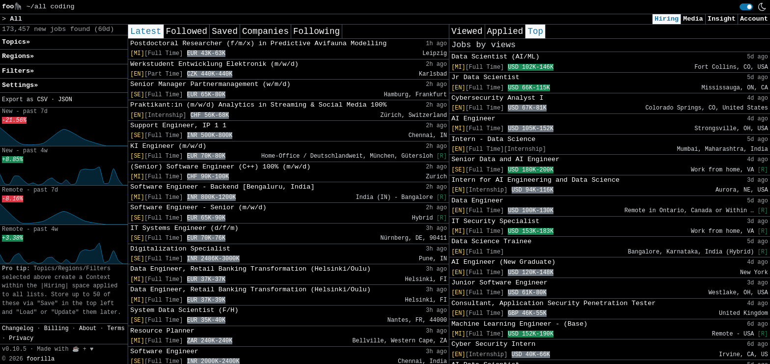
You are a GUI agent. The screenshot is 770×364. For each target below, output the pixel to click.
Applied (505, 31)
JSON (65, 99)
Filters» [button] (18, 71)
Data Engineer (477, 200)
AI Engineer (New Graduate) (503, 262)
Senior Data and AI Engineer (505, 159)
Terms (116, 328)
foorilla (41, 359)
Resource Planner (162, 331)
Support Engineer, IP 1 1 (178, 125)
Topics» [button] (16, 42)
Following (316, 31)
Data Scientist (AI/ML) (495, 56)
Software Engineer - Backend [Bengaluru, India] (222, 187)
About (88, 328)
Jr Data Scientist (485, 77)
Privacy (21, 338)
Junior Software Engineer (499, 282)
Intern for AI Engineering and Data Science (535, 180)
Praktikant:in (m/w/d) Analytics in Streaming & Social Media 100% (258, 105)
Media (693, 19)
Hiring (667, 19)
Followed (186, 31)
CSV (42, 99)
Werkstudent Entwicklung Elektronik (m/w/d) (214, 64)
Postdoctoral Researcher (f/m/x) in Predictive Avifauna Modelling (258, 43)
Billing (56, 328)
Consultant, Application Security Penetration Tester (553, 303)
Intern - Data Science (493, 139)
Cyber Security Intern (493, 344)
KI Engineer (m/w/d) (168, 146)
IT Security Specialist (495, 221)
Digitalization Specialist (180, 248)
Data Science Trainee (491, 241)
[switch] (746, 6)
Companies (265, 31)
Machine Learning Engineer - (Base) (519, 324)
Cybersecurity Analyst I (497, 98)
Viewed (466, 31)
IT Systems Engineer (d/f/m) (184, 228)
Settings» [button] (20, 85)
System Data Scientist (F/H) (184, 310)
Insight (722, 19)
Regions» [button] (18, 56)
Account (754, 19)
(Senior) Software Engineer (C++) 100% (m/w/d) (220, 166)
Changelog (17, 328)
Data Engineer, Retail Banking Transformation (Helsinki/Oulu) (250, 269)
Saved (225, 31)
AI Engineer (473, 118)
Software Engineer (164, 351)
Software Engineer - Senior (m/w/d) (198, 207)
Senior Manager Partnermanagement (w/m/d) (210, 84)
